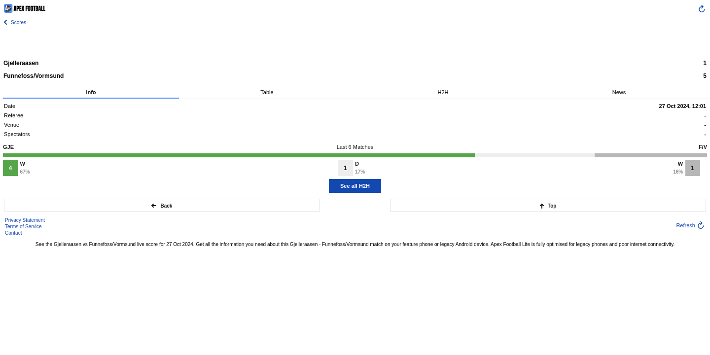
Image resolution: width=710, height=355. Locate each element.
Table (266, 92)
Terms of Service (23, 226)
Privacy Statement (25, 220)
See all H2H (355, 186)
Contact (13, 233)
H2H (442, 92)
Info (91, 92)
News (619, 92)
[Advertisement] (355, 42)
